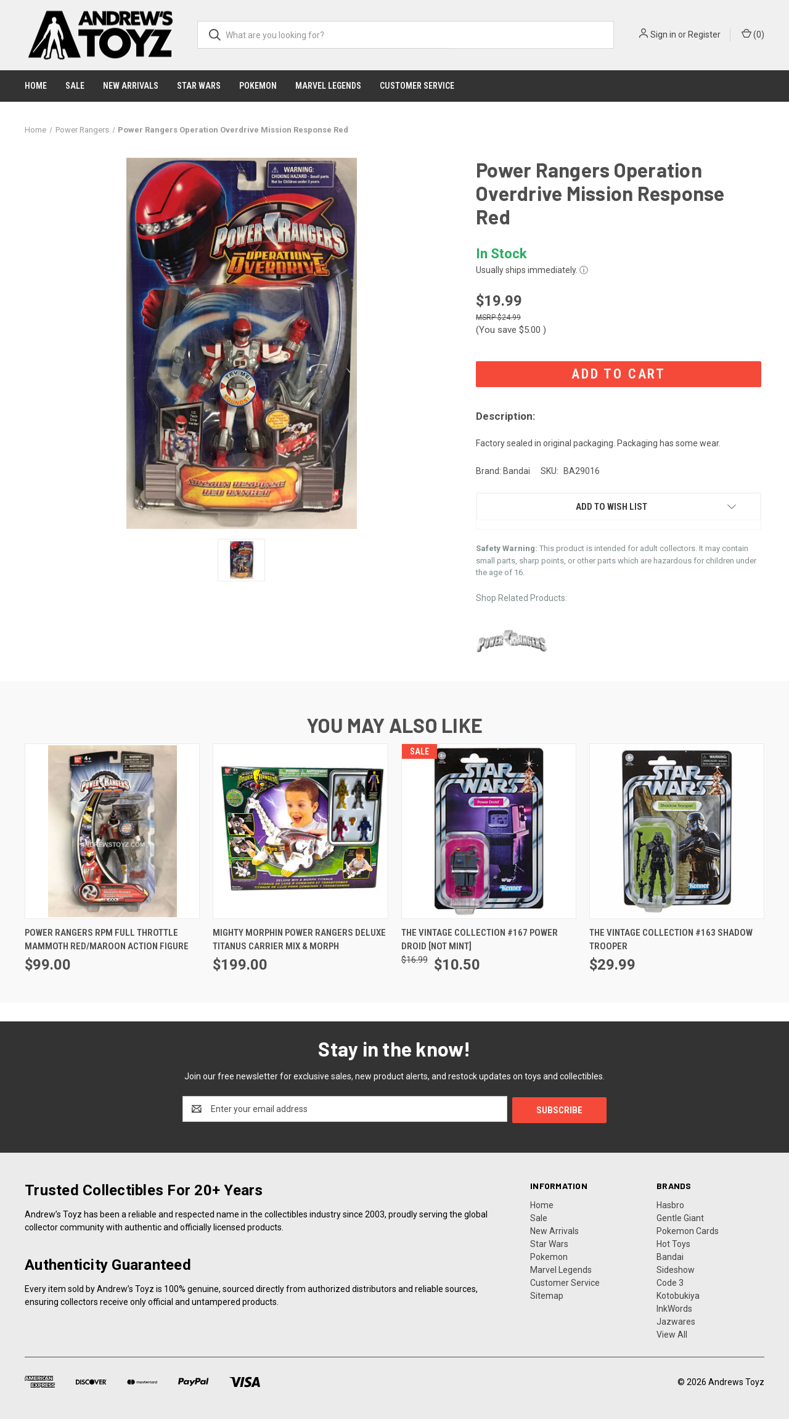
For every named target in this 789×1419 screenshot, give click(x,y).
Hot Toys (673, 1243)
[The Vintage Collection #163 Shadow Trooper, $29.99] (677, 831)
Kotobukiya (678, 1294)
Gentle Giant (680, 1217)
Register (704, 34)
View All (671, 1333)
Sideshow (675, 1269)
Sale (74, 86)
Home (36, 86)
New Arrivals (130, 86)
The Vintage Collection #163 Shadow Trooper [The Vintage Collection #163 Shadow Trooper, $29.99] (671, 939)
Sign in (663, 34)
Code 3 (670, 1281)
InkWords (674, 1307)
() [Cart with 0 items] (753, 33)
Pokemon (258, 86)
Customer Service (417, 86)
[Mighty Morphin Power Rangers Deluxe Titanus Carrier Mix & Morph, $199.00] (300, 831)
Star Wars (199, 86)
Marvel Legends (328, 86)
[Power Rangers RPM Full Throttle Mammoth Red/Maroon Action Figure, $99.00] (112, 831)
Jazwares (675, 1320)
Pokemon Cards (687, 1230)
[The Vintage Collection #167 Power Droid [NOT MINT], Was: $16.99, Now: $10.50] (489, 831)
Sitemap (546, 1294)
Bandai (670, 1256)
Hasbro (670, 1204)
